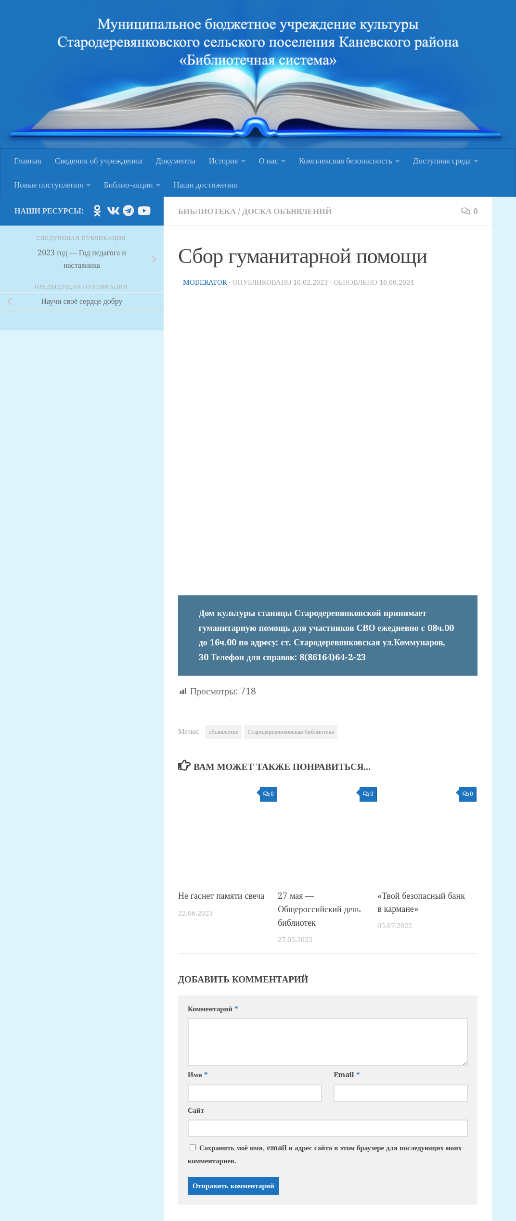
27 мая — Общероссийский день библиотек (319, 909)
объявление (223, 731)
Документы (175, 160)
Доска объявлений (288, 211)
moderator (205, 282)
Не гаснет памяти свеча (221, 896)
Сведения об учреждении (98, 160)
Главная (27, 160)
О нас (268, 160)
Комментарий (213, 1007)
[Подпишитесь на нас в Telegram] (128, 210)
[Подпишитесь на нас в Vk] (112, 210)
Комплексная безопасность (345, 160)
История (223, 160)
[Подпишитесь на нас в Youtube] (143, 210)
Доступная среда (442, 160)
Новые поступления (48, 184)
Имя (197, 1074)
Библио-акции (128, 184)
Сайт (196, 1109)
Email (347, 1074)
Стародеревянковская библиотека (290, 731)
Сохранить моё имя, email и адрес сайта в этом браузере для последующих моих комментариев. (325, 1153)
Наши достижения (205, 184)
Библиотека (207, 211)
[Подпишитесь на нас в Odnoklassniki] (97, 210)
